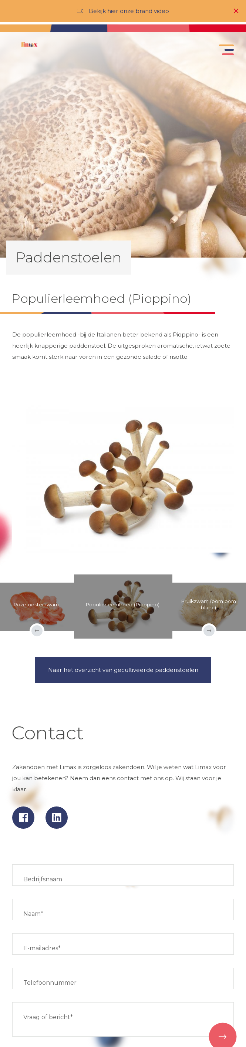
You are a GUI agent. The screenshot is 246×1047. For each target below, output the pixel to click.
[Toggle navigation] (225, 51)
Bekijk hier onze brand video (129, 10)
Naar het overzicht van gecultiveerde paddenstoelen (123, 669)
